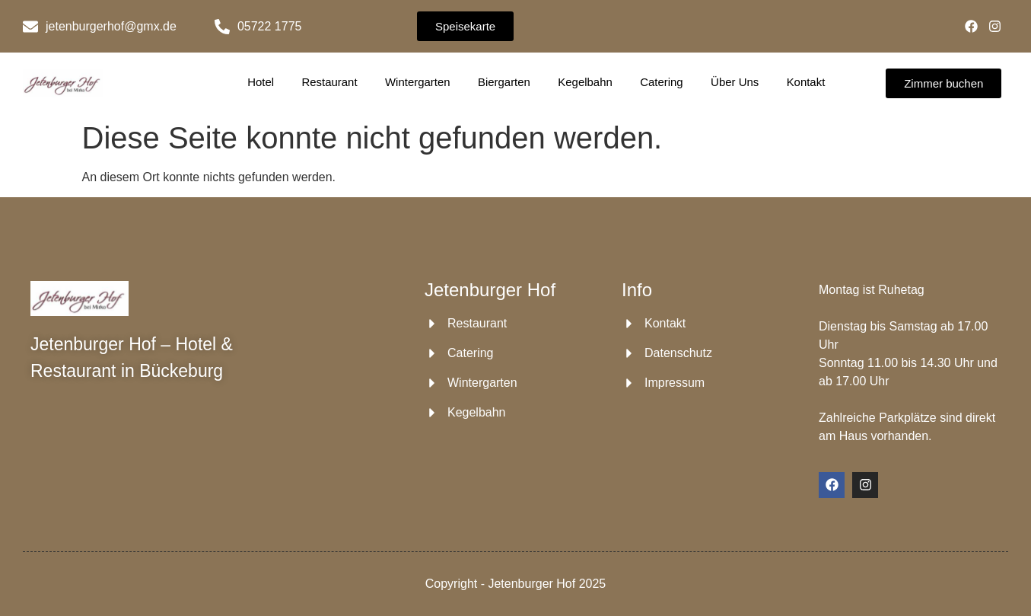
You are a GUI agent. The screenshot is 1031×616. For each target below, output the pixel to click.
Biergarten (504, 81)
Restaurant (330, 81)
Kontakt (805, 81)
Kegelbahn (585, 81)
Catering (661, 81)
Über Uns (735, 81)
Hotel (261, 81)
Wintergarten (417, 81)
